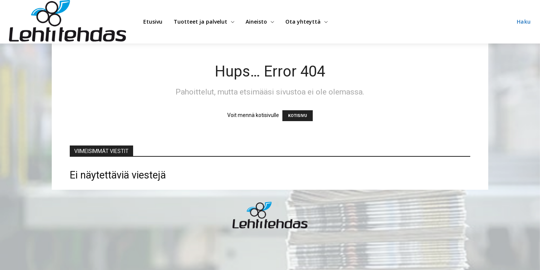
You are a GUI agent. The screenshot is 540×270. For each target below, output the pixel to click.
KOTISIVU (297, 115)
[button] (524, 22)
